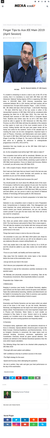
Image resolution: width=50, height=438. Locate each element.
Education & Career (12, 25)
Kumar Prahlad (8, 38)
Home (4, 25)
